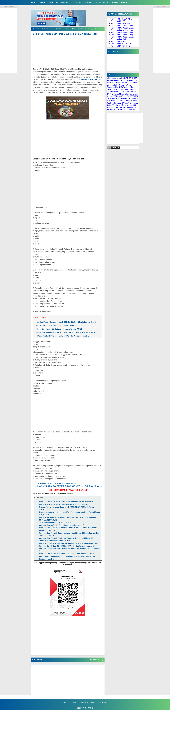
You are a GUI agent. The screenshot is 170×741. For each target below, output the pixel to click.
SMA (112, 107)
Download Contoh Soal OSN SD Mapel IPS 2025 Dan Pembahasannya (65, 554)
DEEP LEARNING (122, 83)
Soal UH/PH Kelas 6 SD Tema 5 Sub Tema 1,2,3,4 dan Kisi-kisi (63, 34)
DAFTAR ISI (53, 3)
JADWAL (122, 87)
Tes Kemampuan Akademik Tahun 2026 (54, 522)
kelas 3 (115, 89)
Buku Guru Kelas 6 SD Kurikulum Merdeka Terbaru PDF (58, 329)
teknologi (126, 107)
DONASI (115, 3)
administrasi (111, 78)
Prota (135, 101)
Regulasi (113, 103)
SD (113, 105)
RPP (123, 103)
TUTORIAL (89, 3)
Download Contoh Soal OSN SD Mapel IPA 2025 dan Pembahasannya (65, 546)
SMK (116, 107)
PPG (117, 101)
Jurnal (128, 87)
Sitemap (92, 702)
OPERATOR (134, 96)
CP (115, 83)
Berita (122, 80)
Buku (127, 80)
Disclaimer (102, 702)
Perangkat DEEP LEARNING (121, 19)
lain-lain (129, 94)
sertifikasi (122, 105)
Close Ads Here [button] (9, 6)
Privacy (83, 702)
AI (117, 78)
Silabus (129, 105)
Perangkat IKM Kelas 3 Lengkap (123, 30)
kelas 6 (133, 89)
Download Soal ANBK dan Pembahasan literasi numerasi (60, 525)
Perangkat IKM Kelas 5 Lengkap (123, 35)
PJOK (109, 101)
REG (108, 103)
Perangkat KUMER (118, 21)
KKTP (121, 92)
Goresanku (123, 85)
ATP (126, 78)
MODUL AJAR (117, 96)
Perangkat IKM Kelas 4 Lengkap (123, 32)
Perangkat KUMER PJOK (120, 46)
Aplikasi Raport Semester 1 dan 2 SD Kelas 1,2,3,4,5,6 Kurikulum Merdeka (65, 322)
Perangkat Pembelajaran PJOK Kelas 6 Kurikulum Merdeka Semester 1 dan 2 (67, 332)
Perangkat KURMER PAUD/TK (122, 23)
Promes (129, 101)
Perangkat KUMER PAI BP (121, 44)
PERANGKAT (102, 2)
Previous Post (95, 659)
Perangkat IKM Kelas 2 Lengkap (123, 28)
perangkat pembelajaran (129, 98)
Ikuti (124, 2)
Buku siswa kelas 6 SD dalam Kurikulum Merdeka (56, 325)
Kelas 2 (109, 89)
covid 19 (110, 83)
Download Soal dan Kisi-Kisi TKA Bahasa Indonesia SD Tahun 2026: (65, 502)
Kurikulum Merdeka (118, 94)
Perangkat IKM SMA (119, 41)
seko (116, 105)
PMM (113, 101)
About (66, 702)
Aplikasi (122, 78)
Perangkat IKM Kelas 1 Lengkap (123, 26)
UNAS (125, 110)
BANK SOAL (65, 3)
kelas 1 (134, 87)
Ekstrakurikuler (112, 85)
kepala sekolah (112, 92)
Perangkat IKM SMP (118, 39)
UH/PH (120, 110)
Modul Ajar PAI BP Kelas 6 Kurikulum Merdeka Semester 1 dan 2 (62, 336)
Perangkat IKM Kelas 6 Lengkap (123, 37)
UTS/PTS (131, 110)
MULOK (126, 96)
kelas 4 (121, 89)
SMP (120, 107)
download (133, 83)
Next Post (38, 659)
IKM (116, 87)
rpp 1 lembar (130, 103)
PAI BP (109, 98)
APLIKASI (77, 3)
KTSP (125, 92)
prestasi (123, 101)
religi (119, 103)
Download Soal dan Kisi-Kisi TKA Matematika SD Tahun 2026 (62, 504)
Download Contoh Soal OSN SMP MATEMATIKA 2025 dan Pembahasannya (68, 543)
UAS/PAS (113, 110)
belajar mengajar (113, 80)
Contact (74, 702)
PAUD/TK (115, 98)
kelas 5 (127, 89)
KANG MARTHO (38, 3)
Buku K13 (133, 80)
